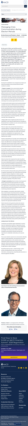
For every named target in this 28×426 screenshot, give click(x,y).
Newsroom (21, 401)
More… (14, 14)
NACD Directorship (8, 404)
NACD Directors (6, 395)
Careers (20, 400)
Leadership (21, 395)
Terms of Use (18, 423)
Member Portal (4, 389)
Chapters (21, 398)
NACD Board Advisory (7, 408)
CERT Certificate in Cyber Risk (7, 406)
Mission (20, 393)
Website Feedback (12, 424)
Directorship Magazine (5, 10)
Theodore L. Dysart (15, 35)
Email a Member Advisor (6, 387)
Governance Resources (6, 376)
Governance (21, 396)
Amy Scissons (6, 35)
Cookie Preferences (4, 424)
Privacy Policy (10, 423)
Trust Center (3, 423)
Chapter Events (4, 398)
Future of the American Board (7, 380)
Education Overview (5, 393)
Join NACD (21, 407)
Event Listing (3, 397)
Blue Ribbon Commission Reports (8, 378)
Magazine (6, 381)
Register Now (14, 357)
